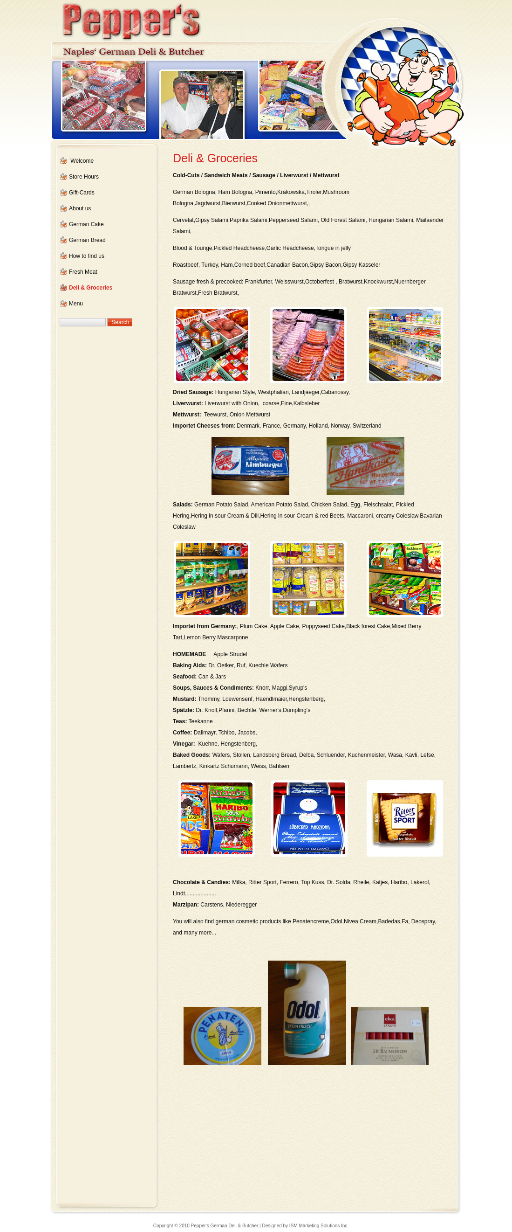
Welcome (82, 161)
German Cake (86, 224)
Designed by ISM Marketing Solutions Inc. (305, 1225)
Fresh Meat (83, 272)
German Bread (87, 240)
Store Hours (84, 176)
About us (80, 208)
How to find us (86, 256)
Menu (76, 303)
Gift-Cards (82, 192)
